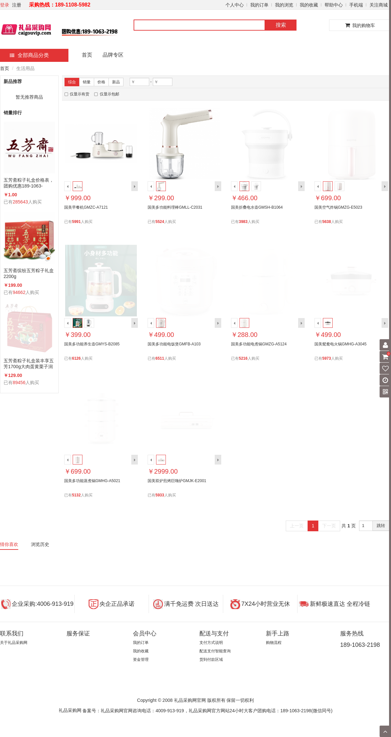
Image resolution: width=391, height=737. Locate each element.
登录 (4, 4)
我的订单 (259, 4)
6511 (159, 358)
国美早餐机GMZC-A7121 (86, 207)
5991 (76, 221)
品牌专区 (113, 55)
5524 (159, 221)
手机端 (356, 4)
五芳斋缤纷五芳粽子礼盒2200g (29, 273)
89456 (19, 382)
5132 (76, 495)
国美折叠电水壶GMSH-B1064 (257, 207)
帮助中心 (334, 4)
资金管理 (141, 659)
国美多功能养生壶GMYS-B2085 (92, 344)
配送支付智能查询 (215, 651)
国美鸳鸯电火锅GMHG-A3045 (340, 344)
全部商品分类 (29, 55)
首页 (87, 55)
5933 (159, 495)
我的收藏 (309, 4)
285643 (20, 201)
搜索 (281, 25)
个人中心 (234, 4)
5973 (326, 358)
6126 (76, 358)
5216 (243, 358)
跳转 (381, 525)
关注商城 (378, 4)
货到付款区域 (211, 659)
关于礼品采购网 (13, 642)
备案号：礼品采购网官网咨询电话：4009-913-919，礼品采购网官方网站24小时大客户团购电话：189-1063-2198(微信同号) (207, 710)
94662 (19, 292)
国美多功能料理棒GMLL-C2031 (175, 207)
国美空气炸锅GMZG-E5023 (338, 207)
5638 (326, 221)
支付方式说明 (211, 642)
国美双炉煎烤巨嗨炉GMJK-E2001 (177, 481)
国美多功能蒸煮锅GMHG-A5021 (92, 481)
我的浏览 (284, 4)
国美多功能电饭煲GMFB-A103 (174, 344)
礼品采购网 (70, 710)
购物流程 (274, 642)
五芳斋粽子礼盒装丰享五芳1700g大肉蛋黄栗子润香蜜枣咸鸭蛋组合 (29, 363)
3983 (243, 221)
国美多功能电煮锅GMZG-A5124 (259, 344)
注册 (16, 4)
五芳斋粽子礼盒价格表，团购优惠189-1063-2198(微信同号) (29, 183)
